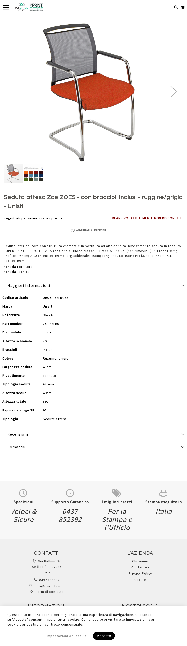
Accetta (104, 635)
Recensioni (17, 434)
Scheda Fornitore (18, 266)
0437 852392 (49, 580)
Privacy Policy (140, 573)
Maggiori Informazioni (28, 285)
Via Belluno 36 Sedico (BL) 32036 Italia (47, 566)
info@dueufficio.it (50, 586)
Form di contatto (50, 591)
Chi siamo (140, 561)
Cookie (140, 579)
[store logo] (29, 7)
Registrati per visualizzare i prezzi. (33, 218)
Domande (16, 446)
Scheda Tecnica (17, 271)
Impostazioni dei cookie (67, 636)
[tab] (93, 285)
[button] (173, 91)
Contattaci (140, 567)
